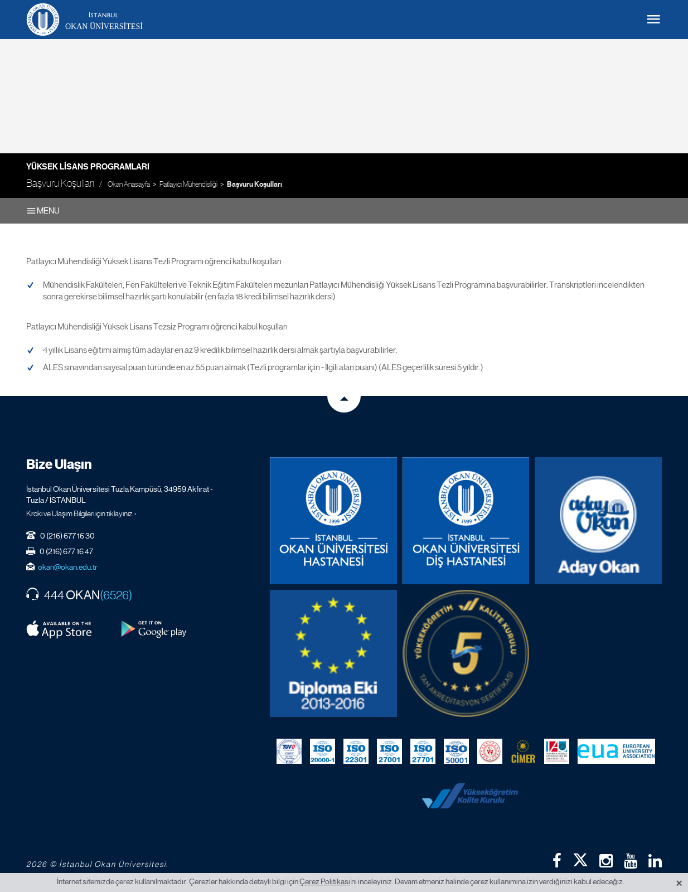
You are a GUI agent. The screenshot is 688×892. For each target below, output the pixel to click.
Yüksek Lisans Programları (87, 167)
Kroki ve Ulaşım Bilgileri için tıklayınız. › (81, 513)
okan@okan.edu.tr (68, 567)
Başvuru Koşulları (254, 184)
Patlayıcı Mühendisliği (188, 184)
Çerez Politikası (324, 881)
